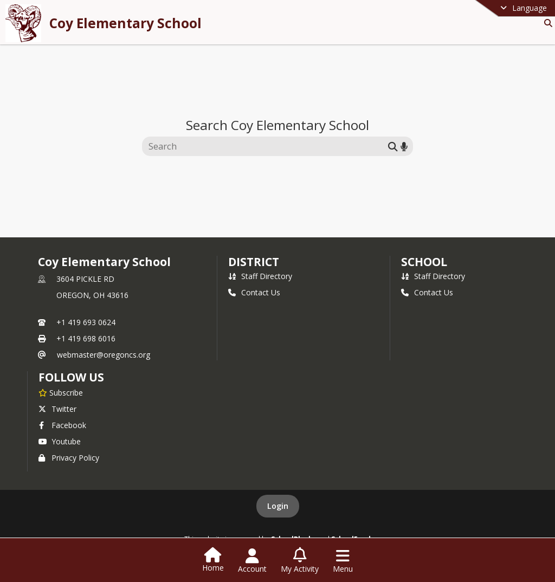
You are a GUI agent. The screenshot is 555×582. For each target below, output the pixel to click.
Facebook (62, 425)
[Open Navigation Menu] (343, 560)
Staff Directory (260, 276)
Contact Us (254, 292)
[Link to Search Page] (546, 23)
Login (277, 506)
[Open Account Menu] (252, 560)
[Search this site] (266, 146)
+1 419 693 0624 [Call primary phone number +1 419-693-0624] (85, 322)
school (424, 261)
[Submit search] (393, 146)
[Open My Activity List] (300, 560)
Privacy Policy (68, 457)
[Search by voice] (404, 146)
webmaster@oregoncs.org (103, 355)
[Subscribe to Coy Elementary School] (60, 392)
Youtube (59, 441)
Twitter (57, 409)
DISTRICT (253, 261)
